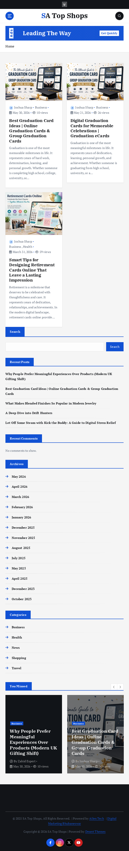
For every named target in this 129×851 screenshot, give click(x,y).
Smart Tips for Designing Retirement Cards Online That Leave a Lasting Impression (32, 270)
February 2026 (22, 507)
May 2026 (19, 477)
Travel (17, 668)
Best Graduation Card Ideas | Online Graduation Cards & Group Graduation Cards (31, 130)
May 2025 (19, 568)
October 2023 (22, 599)
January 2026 (21, 517)
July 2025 (18, 558)
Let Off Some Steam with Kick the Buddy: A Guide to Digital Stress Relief (60, 423)
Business (41, 107)
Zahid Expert (26, 761)
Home (9, 46)
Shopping (19, 658)
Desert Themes (95, 832)
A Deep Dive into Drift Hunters (28, 413)
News (16, 648)
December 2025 (23, 528)
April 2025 (19, 579)
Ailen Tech (96, 818)
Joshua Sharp (20, 107)
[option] (33, 734)
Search (15, 332)
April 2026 (19, 487)
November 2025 (23, 538)
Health (27, 247)
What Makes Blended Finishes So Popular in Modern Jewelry (50, 403)
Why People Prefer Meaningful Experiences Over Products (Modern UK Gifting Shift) (33, 742)
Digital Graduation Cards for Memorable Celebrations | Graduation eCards (92, 128)
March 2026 (20, 497)
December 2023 (23, 589)
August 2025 (21, 548)
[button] (114, 687)
